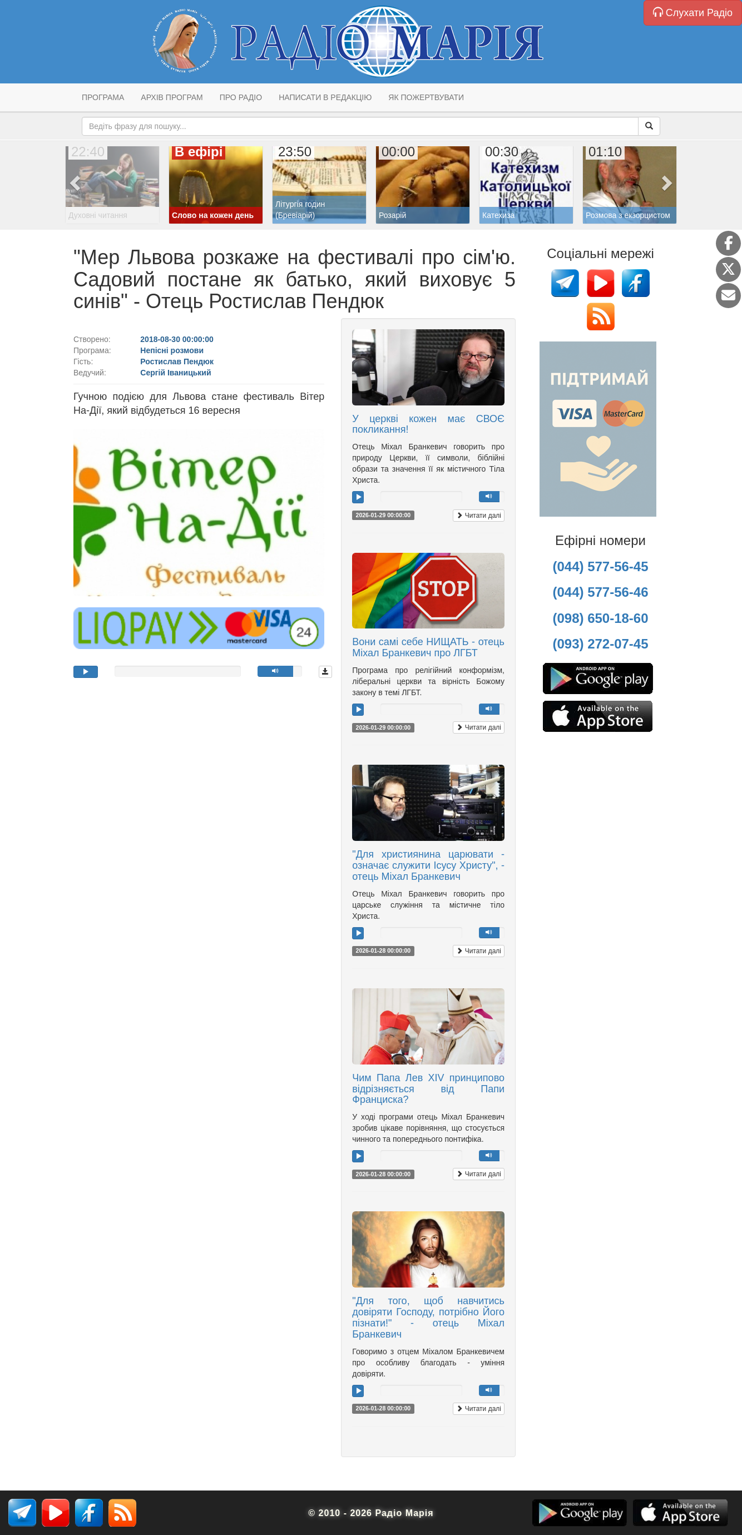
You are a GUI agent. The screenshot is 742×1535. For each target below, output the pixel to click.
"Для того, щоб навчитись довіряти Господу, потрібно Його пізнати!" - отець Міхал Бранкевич (428, 1317)
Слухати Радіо (693, 12)
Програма (103, 97)
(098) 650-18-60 (600, 618)
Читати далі (478, 515)
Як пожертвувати (426, 97)
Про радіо (241, 97)
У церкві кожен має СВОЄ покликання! (428, 424)
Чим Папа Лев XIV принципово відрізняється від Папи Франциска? (428, 1089)
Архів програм (171, 97)
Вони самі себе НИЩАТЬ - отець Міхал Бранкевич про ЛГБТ (428, 647)
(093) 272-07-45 (600, 643)
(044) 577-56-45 (600, 566)
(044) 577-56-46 (600, 592)
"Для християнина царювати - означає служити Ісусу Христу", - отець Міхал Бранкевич (428, 865)
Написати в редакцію (325, 97)
